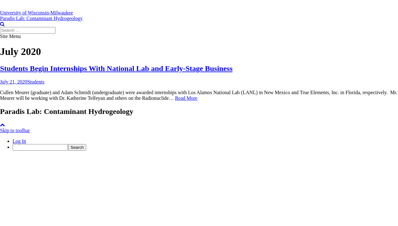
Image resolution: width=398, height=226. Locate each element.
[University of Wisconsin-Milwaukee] (36, 12)
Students (36, 81)
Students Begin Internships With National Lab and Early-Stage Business (116, 68)
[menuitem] (205, 147)
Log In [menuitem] (19, 141)
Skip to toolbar (15, 130)
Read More (186, 98)
